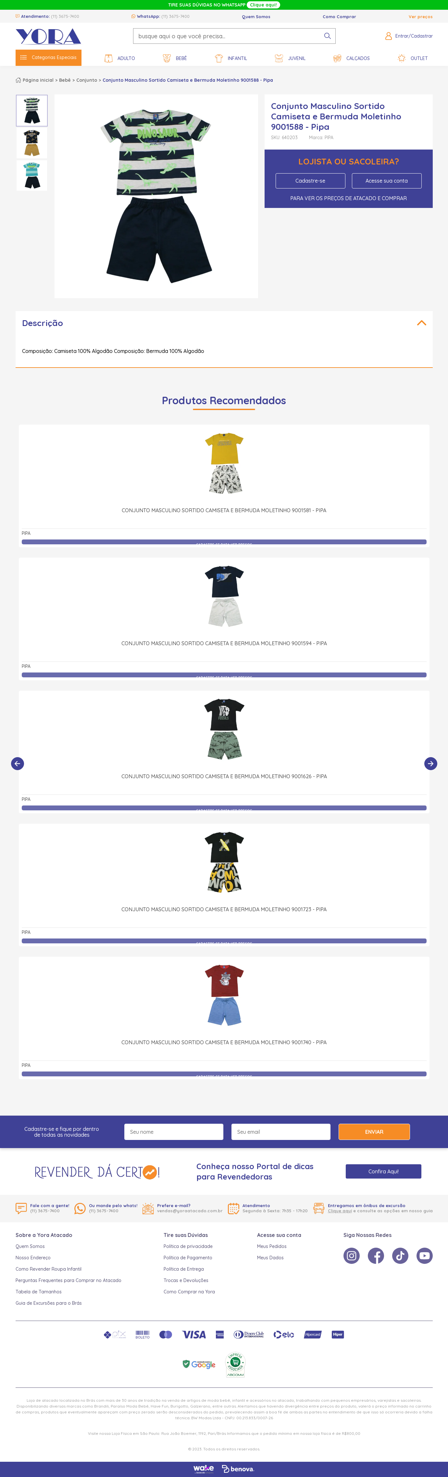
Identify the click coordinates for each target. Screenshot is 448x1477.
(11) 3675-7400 (65, 16)
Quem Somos (256, 16)
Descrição (42, 323)
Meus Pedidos (272, 1246)
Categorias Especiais (48, 57)
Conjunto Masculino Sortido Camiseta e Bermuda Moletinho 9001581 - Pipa (224, 510)
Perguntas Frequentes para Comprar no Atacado (68, 1280)
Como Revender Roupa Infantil (48, 1269)
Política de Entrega (184, 1269)
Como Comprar (339, 16)
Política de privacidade (188, 1246)
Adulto (120, 58)
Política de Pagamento (188, 1258)
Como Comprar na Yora (189, 1292)
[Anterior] (17, 763)
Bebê (175, 58)
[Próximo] (430, 763)
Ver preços (421, 16)
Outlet (413, 58)
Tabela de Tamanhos (39, 1292)
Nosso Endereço (33, 1258)
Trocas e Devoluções (186, 1280)
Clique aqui (340, 1210)
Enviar (374, 1132)
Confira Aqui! (383, 1171)
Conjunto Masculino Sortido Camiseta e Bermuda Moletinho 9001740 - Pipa (224, 1042)
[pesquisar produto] (327, 36)
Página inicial (38, 80)
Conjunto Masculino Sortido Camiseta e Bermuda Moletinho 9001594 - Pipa (224, 643)
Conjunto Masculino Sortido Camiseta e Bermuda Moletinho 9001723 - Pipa (224, 909)
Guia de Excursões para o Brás (49, 1303)
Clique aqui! (263, 5)
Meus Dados (270, 1258)
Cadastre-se (310, 180)
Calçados (351, 58)
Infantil (231, 58)
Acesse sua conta (387, 180)
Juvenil (290, 58)
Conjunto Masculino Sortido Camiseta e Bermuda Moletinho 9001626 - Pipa (224, 776)
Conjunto (86, 80)
